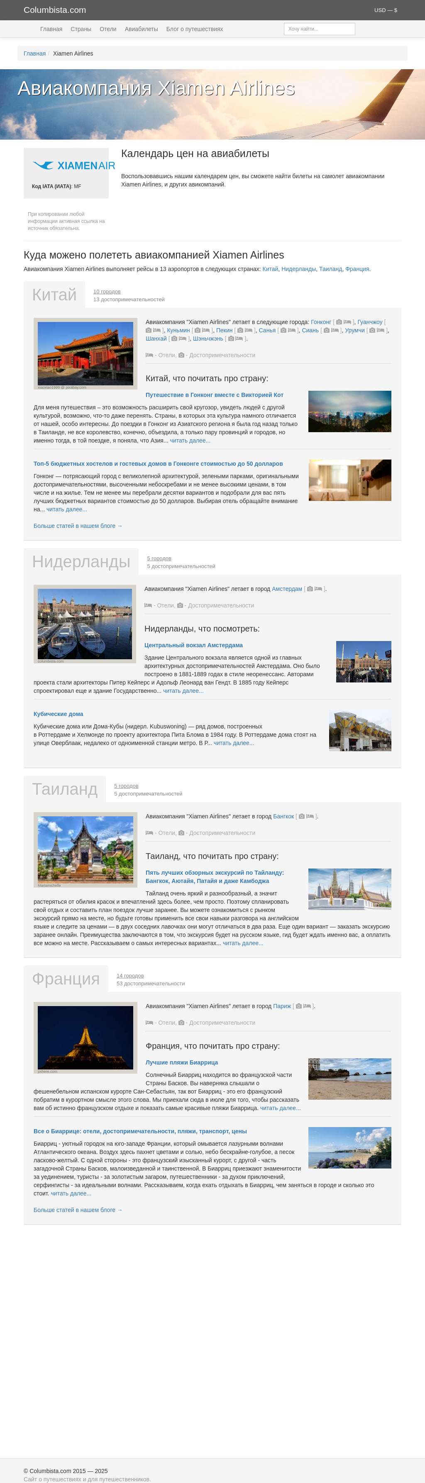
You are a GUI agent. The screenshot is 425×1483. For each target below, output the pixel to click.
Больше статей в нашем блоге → (78, 526)
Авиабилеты (141, 29)
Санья (267, 330)
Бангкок (283, 816)
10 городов (107, 291)
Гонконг (321, 322)
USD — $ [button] (385, 10)
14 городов (130, 976)
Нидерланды (298, 269)
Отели (108, 29)
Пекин (224, 330)
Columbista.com (55, 9)
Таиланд (330, 269)
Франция (357, 269)
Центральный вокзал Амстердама (193, 645)
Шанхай (156, 338)
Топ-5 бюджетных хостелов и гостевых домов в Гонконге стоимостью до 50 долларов (158, 463)
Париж (282, 1006)
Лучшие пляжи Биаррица (182, 1062)
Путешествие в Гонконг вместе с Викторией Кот (214, 395)
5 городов (159, 558)
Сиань (310, 330)
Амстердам (287, 588)
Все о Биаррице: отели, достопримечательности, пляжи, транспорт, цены (140, 1131)
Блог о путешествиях (194, 29)
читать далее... (190, 440)
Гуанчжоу (369, 322)
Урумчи (354, 330)
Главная (51, 29)
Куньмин (178, 330)
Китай (270, 269)
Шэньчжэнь (208, 338)
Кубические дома (58, 714)
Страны (81, 29)
